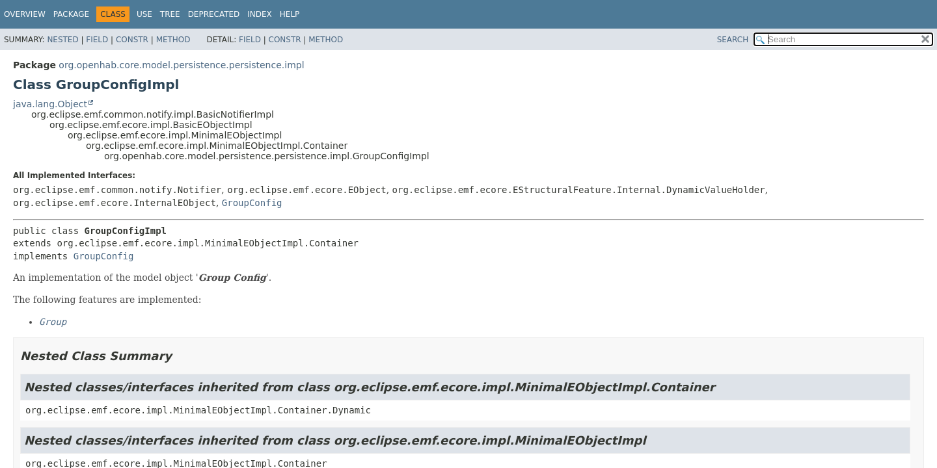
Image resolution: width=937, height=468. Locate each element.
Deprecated (214, 14)
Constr (132, 39)
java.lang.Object (50, 104)
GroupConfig (252, 203)
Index (259, 14)
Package (71, 14)
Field (97, 39)
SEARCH (733, 39)
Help (290, 14)
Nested (62, 39)
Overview (25, 14)
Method (173, 39)
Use (144, 14)
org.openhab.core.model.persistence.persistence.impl (181, 65)
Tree (170, 14)
